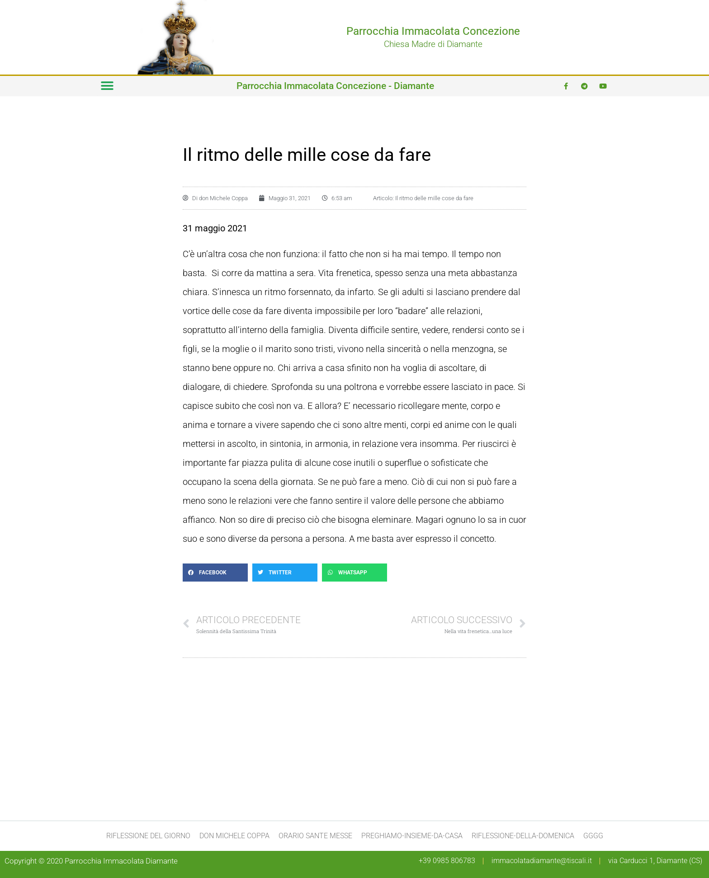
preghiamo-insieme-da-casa (412, 835)
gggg (593, 835)
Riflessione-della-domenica (523, 835)
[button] (107, 86)
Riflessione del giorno (148, 835)
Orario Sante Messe (315, 835)
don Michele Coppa (234, 835)
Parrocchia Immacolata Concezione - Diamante (335, 85)
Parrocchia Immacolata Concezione (433, 31)
